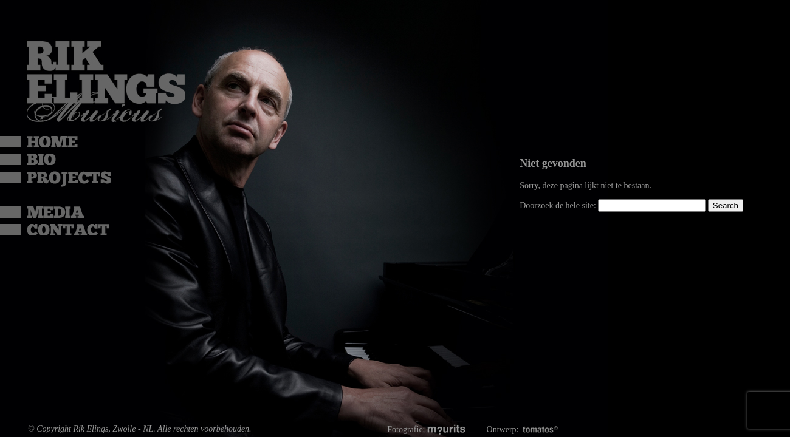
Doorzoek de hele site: (559, 205)
